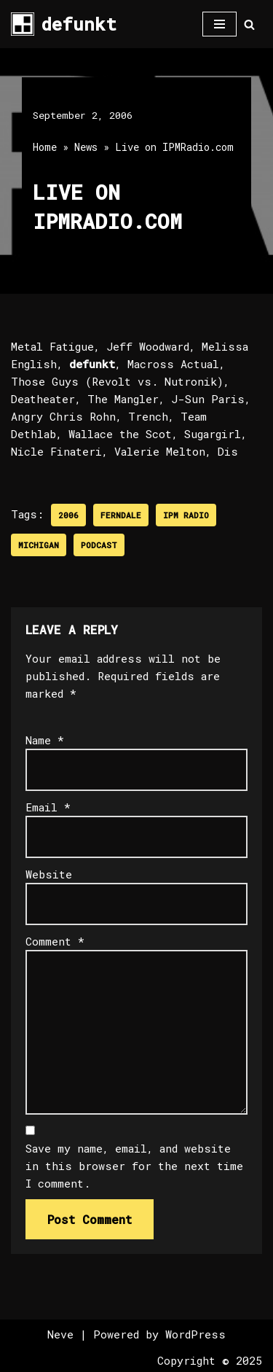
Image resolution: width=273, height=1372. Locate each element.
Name (44, 740)
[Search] (249, 24)
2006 (68, 515)
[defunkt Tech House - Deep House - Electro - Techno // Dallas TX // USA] (63, 24)
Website (48, 874)
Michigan (38, 544)
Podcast (99, 544)
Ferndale (120, 515)
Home (45, 147)
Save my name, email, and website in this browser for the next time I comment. (134, 1165)
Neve (60, 1334)
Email (48, 807)
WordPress (195, 1334)
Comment (54, 941)
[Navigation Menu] (219, 24)
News (86, 147)
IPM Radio (186, 515)
